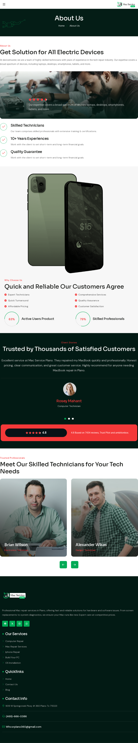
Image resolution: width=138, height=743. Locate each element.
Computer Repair (14, 641)
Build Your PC (12, 657)
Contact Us (11, 684)
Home (8, 678)
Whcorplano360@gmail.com (23, 727)
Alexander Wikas (91, 545)
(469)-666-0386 (16, 716)
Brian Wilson (16, 545)
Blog (7, 689)
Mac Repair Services (16, 646)
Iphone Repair (12, 652)
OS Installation (13, 662)
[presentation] (63, 564)
